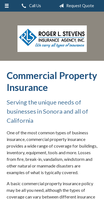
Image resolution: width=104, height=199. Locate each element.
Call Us (30, 6)
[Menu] (7, 6)
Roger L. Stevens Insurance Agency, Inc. (52, 38)
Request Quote (75, 6)
